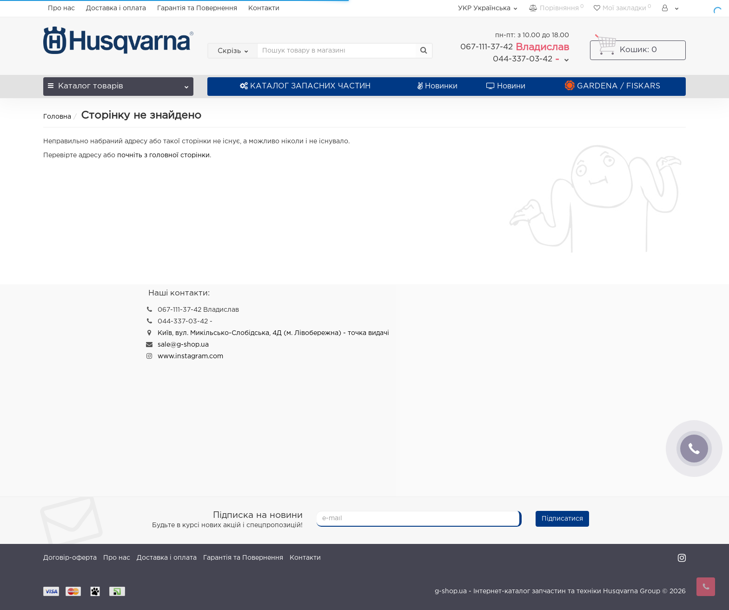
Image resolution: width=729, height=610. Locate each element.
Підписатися (562, 519)
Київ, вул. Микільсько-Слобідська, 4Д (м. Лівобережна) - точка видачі (273, 333)
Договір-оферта (70, 558)
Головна (57, 117)
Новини (505, 86)
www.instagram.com (190, 356)
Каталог (118, 83)
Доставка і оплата (116, 8)
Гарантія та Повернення (197, 8)
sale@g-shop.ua (183, 345)
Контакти (263, 8)
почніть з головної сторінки (163, 155)
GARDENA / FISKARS (612, 86)
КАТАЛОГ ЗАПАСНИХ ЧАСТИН (305, 86)
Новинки (437, 86)
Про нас (61, 8)
